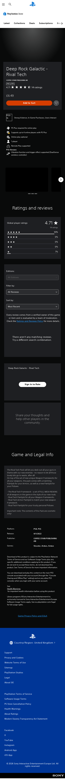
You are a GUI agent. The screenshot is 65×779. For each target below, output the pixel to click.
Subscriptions (46, 23)
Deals (32, 23)
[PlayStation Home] (32, 4)
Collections (19, 23)
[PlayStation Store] (13, 13)
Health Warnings (14, 589)
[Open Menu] (3, 4)
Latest (7, 23)
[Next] (60, 179)
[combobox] (32, 277)
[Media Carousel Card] (26, 180)
